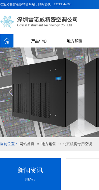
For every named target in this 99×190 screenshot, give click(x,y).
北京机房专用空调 (77, 144)
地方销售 (75, 41)
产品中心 (39, 41)
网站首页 (27, 144)
